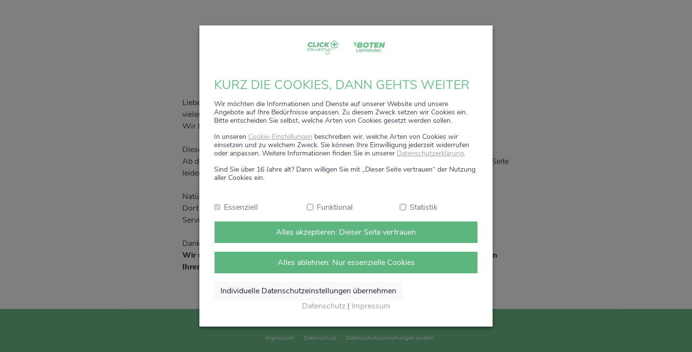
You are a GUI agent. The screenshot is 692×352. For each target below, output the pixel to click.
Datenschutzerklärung (430, 153)
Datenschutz (324, 306)
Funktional (335, 207)
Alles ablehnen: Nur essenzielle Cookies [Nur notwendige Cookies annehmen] (346, 262)
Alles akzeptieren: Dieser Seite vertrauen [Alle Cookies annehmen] (346, 232)
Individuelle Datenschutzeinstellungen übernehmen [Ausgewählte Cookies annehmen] (308, 291)
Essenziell (241, 207)
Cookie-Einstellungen (280, 136)
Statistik (423, 207)
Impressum (370, 306)
